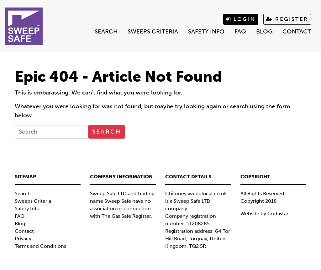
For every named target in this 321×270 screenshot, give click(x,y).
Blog (264, 31)
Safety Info (206, 31)
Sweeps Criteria (153, 31)
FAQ (240, 31)
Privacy (23, 239)
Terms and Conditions (40, 246)
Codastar (277, 214)
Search (106, 31)
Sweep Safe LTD (192, 201)
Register (287, 19)
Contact (296, 31)
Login (240, 19)
